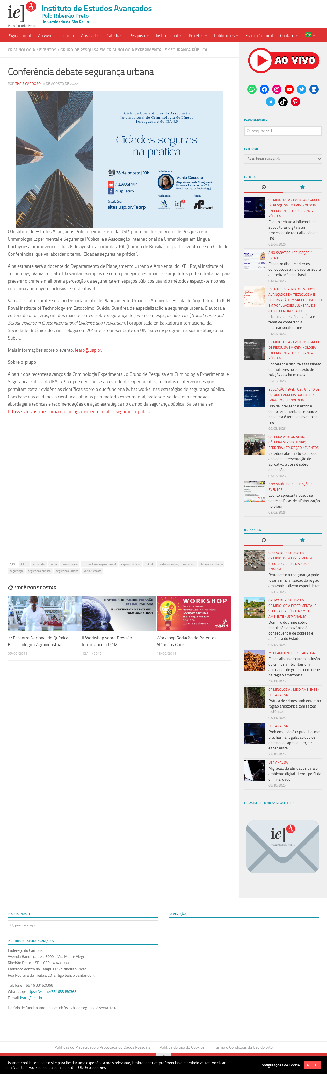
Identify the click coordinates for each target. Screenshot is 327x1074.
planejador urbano (211, 564)
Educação (302, 253)
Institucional (167, 35)
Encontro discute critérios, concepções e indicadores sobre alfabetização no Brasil (294, 269)
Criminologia (21, 49)
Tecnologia (294, 400)
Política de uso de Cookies (182, 1047)
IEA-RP (149, 564)
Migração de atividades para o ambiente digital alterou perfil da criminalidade (294, 774)
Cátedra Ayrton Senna (287, 437)
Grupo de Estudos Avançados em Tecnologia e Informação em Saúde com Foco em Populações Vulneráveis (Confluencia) (295, 300)
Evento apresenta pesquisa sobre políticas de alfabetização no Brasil (294, 501)
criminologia (70, 564)
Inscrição (66, 35)
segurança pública (39, 571)
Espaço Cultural (259, 35)
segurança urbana (67, 571)
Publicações (224, 35)
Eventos (47, 49)
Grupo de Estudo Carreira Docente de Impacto (293, 394)
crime (53, 564)
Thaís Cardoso (28, 84)
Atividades (90, 35)
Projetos (196, 35)
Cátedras (114, 35)
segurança (16, 571)
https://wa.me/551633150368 (51, 991)
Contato (287, 35)
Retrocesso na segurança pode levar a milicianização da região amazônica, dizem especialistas (294, 580)
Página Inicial (19, 35)
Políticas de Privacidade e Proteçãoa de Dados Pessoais (102, 1047)
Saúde (298, 311)
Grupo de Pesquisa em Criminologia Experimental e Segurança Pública (133, 49)
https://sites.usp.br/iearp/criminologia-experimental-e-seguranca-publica (80, 411)
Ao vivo (44, 35)
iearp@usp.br (88, 350)
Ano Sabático (279, 253)
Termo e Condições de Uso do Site (243, 1047)
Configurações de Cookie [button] (280, 1065)
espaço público (130, 564)
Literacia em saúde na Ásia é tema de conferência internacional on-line (291, 322)
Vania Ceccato (92, 571)
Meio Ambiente (280, 653)
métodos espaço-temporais (177, 564)
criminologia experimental (99, 564)
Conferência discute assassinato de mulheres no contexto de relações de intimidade (294, 369)
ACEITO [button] (312, 1065)
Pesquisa (137, 35)
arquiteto (39, 564)
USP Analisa (296, 616)
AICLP (24, 564)
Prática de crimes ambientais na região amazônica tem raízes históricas (294, 706)
